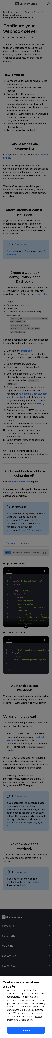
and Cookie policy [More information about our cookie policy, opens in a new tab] (23, 1019)
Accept (26, 1030)
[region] (26, 1007)
